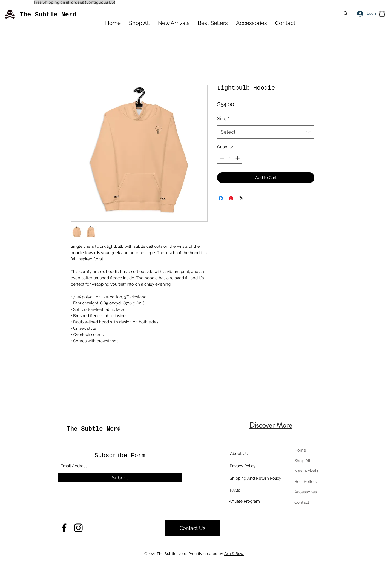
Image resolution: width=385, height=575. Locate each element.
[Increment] (238, 158)
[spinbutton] (229, 158)
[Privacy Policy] (242, 465)
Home (300, 450)
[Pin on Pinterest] (231, 198)
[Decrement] (221, 158)
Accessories (305, 491)
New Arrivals (306, 471)
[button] (382, 13)
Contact (301, 502)
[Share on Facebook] (220, 198)
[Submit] (120, 477)
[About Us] (238, 453)
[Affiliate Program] (244, 501)
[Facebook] (64, 528)
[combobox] (265, 132)
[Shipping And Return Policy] (255, 478)
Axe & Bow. (234, 553)
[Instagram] (78, 528)
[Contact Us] (192, 528)
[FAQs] (235, 490)
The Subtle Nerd (48, 14)
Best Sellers (305, 481)
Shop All (302, 460)
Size (223, 118)
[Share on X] (241, 198)
